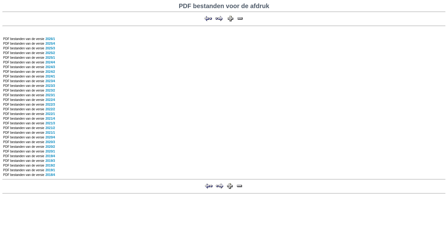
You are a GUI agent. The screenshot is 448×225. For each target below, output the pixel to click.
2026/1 (50, 39)
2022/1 (50, 114)
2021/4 (50, 118)
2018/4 (50, 175)
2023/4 (50, 81)
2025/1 (50, 57)
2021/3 (50, 123)
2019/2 (50, 165)
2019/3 (50, 160)
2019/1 (50, 170)
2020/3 (50, 142)
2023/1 (50, 95)
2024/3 (50, 67)
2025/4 (50, 43)
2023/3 (50, 86)
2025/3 (50, 48)
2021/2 (50, 128)
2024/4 (50, 62)
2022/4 (50, 100)
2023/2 (50, 90)
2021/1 (50, 132)
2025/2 (50, 53)
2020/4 (50, 137)
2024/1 (50, 76)
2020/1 (50, 151)
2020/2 (50, 146)
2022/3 (50, 104)
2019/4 (50, 156)
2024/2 (50, 71)
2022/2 (50, 109)
